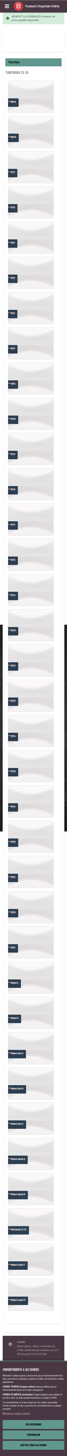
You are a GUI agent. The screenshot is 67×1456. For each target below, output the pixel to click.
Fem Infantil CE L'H (18, 1229)
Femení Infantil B (18, 1194)
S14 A (13, 806)
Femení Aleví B (17, 1088)
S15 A (13, 877)
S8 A (13, 242)
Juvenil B (14, 1018)
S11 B (13, 489)
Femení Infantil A (18, 1158)
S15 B (13, 912)
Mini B (13, 136)
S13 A (13, 736)
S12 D (13, 700)
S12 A (13, 595)
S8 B (13, 277)
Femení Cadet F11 (18, 1299)
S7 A (13, 172)
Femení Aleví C (17, 1123)
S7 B (13, 207)
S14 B (13, 841)
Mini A (13, 101)
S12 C (13, 665)
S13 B (13, 771)
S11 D (13, 559)
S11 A (13, 454)
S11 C (13, 524)
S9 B (13, 348)
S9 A (13, 313)
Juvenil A (14, 982)
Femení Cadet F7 (18, 1264)
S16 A (13, 947)
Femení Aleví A (17, 1053)
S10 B (13, 418)
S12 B (13, 630)
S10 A (13, 383)
